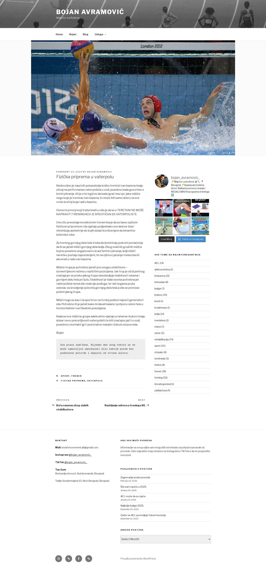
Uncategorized (163, 384)
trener (76, 376)
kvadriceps (161, 307)
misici (158, 326)
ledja (157, 313)
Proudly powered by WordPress (138, 558)
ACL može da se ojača (133, 496)
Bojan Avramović (90, 12)
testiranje (160, 358)
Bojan (72, 34)
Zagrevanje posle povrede (135, 477)
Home (59, 34)
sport (65, 376)
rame (157, 333)
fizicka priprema (73, 381)
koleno (158, 294)
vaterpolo (95, 381)
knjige (158, 288)
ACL (157, 263)
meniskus (160, 320)
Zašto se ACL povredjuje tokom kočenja (143, 515)
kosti (157, 301)
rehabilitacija (162, 339)
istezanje (160, 282)
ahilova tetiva (162, 269)
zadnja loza (161, 390)
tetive (158, 364)
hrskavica (160, 275)
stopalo (159, 352)
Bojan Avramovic (99, 172)
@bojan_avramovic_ (80, 454)
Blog (85, 34)
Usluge (101, 34)
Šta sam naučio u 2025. (134, 486)
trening (159, 377)
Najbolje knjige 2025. (132, 505)
